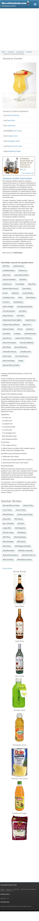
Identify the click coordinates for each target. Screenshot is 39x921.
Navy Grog (31, 284)
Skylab (20, 360)
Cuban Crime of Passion (23, 338)
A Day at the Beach (9, 279)
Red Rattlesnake (30, 333)
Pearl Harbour (31, 297)
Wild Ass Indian (8, 532)
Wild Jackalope (8, 541)
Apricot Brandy (13, 115)
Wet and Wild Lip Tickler (11, 365)
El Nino (5, 293)
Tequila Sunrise (18, 266)
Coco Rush (22, 311)
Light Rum (11, 125)
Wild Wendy (18, 519)
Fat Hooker (6, 333)
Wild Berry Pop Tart (28, 555)
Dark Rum (11, 120)
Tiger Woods (26, 288)
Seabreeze (15, 293)
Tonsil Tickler (7, 510)
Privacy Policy (16, 889)
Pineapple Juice (13, 141)
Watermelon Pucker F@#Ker (12, 320)
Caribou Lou (23, 270)
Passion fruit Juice (14, 146)
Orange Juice (12, 135)
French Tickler (21, 510)
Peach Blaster (18, 302)
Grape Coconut (8, 315)
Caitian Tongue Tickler (25, 514)
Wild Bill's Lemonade (25, 550)
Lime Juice (17, 130)
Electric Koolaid (8, 329)
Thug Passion (7, 284)
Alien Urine (6, 275)
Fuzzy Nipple (20, 284)
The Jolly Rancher (9, 311)
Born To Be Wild (8, 523)
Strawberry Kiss (25, 351)
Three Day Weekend (26, 342)
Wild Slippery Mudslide (22, 546)
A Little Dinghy (28, 293)
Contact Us (9, 889)
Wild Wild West (8, 514)
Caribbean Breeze (9, 270)
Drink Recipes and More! (16, 3)
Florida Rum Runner (9, 351)
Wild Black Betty (8, 550)
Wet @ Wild (7, 519)
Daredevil (29, 329)
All (8, 898)
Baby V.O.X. (27, 324)
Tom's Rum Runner (21, 356)
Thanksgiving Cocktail (24, 306)
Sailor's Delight (8, 306)
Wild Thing (6, 537)
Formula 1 (6, 302)
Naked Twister (30, 320)
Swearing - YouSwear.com (7, 890)
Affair (20, 297)
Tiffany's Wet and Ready (11, 324)
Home (3, 52)
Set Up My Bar (7, 568)
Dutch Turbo (7, 356)
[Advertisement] (19, 29)
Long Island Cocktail (21, 275)
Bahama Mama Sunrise (10, 288)
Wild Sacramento (20, 537)
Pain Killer (20, 315)
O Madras (17, 333)
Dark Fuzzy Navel (8, 360)
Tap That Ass (7, 338)
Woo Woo (6, 266)
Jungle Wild (7, 528)
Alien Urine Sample (9, 342)
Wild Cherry (7, 546)
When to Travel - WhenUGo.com (28, 889)
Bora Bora (23, 279)
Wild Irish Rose (8, 559)
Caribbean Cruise (8, 297)
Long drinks (20, 52)
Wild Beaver (22, 532)
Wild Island (21, 541)
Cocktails (11, 52)
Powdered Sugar (14, 151)
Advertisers (3, 898)
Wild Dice (21, 523)
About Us (3, 889)
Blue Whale (7, 347)
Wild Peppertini (20, 528)
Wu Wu (20, 329)
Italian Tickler (28, 505)
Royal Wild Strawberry (10, 555)
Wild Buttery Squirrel (24, 559)
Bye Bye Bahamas (21, 347)
